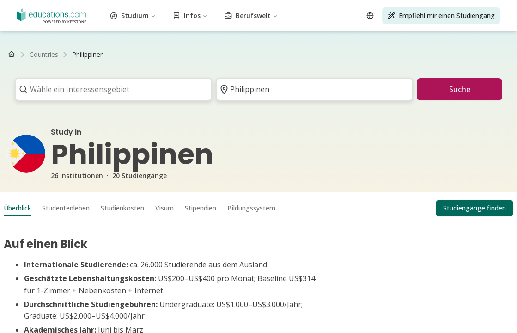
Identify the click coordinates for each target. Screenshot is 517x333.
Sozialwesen (418, 33)
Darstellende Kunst (210, 33)
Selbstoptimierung (373, 33)
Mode (315, 16)
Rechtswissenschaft (375, 24)
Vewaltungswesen (30, 8)
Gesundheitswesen (57, 24)
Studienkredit (190, 74)
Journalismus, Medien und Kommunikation (209, 24)
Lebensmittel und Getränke (391, 16)
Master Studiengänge (104, 49)
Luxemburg (173, 66)
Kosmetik (407, 8)
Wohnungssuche (306, 82)
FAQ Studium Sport (420, 91)
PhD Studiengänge (221, 49)
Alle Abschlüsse (273, 49)
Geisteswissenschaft (115, 24)
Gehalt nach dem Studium (102, 82)
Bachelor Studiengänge (38, 49)
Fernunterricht (25, 107)
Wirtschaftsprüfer (29, 116)
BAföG (14, 74)
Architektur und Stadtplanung (101, 8)
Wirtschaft (51, 16)
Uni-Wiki (345, 82)
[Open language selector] (13, 196)
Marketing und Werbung (91, 33)
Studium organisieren (250, 82)
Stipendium (42, 74)
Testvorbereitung (201, 41)
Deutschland (22, 66)
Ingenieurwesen (259, 16)
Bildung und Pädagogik (101, 16)
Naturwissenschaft (154, 33)
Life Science (422, 24)
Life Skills (456, 24)
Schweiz (84, 66)
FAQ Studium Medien (67, 99)
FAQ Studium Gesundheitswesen (89, 91)
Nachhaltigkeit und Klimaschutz (83, 41)
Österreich (56, 66)
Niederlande (115, 66)
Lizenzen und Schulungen (349, 41)
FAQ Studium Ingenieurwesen (346, 91)
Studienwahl (200, 82)
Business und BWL (298, 8)
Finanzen (337, 16)
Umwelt (295, 16)
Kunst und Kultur (170, 8)
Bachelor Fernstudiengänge (44, 58)
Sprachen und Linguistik (310, 24)
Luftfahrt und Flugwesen (233, 8)
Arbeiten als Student (34, 82)
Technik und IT (153, 41)
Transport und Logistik (422, 41)
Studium (47, 143)
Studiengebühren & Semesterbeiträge (115, 74)
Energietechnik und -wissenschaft (186, 16)
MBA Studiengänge (164, 49)
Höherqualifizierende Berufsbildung (291, 33)
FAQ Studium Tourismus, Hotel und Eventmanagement (220, 91)
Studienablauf (161, 82)
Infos (43, 159)
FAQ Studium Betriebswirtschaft (407, 82)
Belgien (144, 66)
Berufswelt (50, 174)
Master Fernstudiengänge (122, 58)
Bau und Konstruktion (360, 8)
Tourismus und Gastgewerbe (268, 41)
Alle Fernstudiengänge (193, 58)
